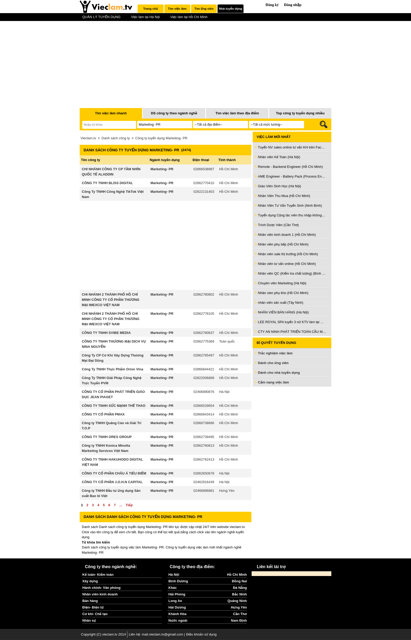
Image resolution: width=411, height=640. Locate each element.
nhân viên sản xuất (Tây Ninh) (280, 303)
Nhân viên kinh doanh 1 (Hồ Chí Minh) (287, 235)
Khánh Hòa (178, 614)
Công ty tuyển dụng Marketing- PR (161, 138)
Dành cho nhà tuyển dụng (279, 373)
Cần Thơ (240, 614)
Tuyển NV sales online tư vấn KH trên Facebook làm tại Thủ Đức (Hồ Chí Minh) (292, 147)
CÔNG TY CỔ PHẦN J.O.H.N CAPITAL (112, 482)
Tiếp (129, 505)
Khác (173, 588)
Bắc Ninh (239, 594)
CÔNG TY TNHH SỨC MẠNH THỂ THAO (113, 406)
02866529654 (203, 406)
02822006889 (203, 378)
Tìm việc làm (177, 8)
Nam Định (239, 620)
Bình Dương (178, 581)
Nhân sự (89, 620)
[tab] (151, 8)
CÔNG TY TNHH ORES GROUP (107, 437)
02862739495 (203, 437)
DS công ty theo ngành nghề (174, 113)
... (120, 505)
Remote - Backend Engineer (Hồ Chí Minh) (290, 167)
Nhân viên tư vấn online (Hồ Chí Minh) (287, 264)
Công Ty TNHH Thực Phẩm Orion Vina (112, 369)
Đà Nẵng (240, 588)
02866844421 (203, 369)
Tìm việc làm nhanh (111, 113)
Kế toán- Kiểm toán (97, 575)
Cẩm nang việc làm (273, 382)
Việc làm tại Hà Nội (145, 17)
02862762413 (203, 459)
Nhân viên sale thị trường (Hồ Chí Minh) (288, 254)
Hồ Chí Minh (228, 169)
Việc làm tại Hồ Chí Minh (188, 17)
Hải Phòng (177, 594)
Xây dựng (90, 581)
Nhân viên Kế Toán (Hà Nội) (279, 157)
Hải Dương (177, 607)
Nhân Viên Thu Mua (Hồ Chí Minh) (284, 196)
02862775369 (203, 341)
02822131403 (203, 192)
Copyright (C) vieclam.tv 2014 (103, 634)
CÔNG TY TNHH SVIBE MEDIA (106, 333)
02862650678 (203, 473)
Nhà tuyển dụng (230, 8)
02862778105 (203, 314)
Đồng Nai (239, 581)
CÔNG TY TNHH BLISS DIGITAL (107, 183)
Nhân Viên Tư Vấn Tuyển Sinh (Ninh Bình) (290, 205)
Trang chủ (150, 8)
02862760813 (203, 445)
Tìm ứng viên (204, 8)
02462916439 (203, 482)
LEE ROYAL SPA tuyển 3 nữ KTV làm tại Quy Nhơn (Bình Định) (292, 322)
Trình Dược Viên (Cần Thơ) (278, 225)
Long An (175, 601)
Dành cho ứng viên (273, 363)
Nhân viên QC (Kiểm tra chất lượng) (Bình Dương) (292, 273)
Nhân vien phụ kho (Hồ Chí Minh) (283, 293)
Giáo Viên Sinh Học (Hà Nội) (279, 186)
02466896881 (203, 491)
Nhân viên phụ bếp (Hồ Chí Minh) (283, 244)
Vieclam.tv (88, 138)
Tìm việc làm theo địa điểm (237, 113)
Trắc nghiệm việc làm (278, 353)
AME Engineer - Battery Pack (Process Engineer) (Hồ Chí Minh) (292, 176)
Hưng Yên (226, 491)
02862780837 (203, 333)
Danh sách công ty (116, 138)
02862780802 (203, 294)
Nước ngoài (178, 620)
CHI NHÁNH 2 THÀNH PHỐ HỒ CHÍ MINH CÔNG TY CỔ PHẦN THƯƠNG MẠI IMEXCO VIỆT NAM (110, 299)
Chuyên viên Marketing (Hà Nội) (282, 283)
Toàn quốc (227, 341)
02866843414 (203, 414)
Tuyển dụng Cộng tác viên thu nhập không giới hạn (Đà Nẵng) (292, 215)
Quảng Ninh (237, 601)
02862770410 (203, 183)
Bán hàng (90, 601)
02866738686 (203, 423)
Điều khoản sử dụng (201, 634)
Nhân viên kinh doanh (100, 594)
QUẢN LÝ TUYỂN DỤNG (101, 17)
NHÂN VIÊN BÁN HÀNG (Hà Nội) (283, 312)
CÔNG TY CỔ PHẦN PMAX (103, 414)
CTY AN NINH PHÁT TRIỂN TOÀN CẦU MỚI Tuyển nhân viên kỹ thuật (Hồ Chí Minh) (292, 332)
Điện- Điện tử (93, 607)
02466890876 (203, 392)
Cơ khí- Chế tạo (94, 614)
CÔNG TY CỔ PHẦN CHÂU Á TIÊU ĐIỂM (114, 473)
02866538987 (203, 169)
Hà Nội (224, 392)
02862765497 (203, 355)
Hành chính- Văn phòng (101, 588)
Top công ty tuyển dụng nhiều (300, 113)
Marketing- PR (161, 169)
